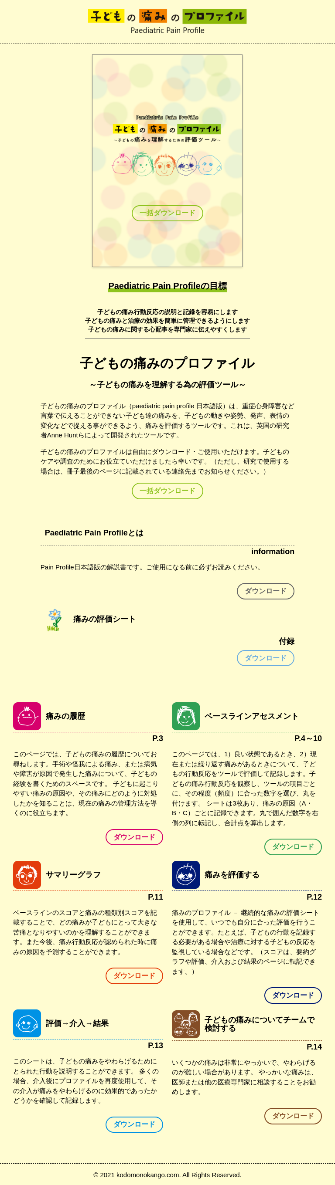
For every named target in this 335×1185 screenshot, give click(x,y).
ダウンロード (266, 591)
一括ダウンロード (167, 213)
